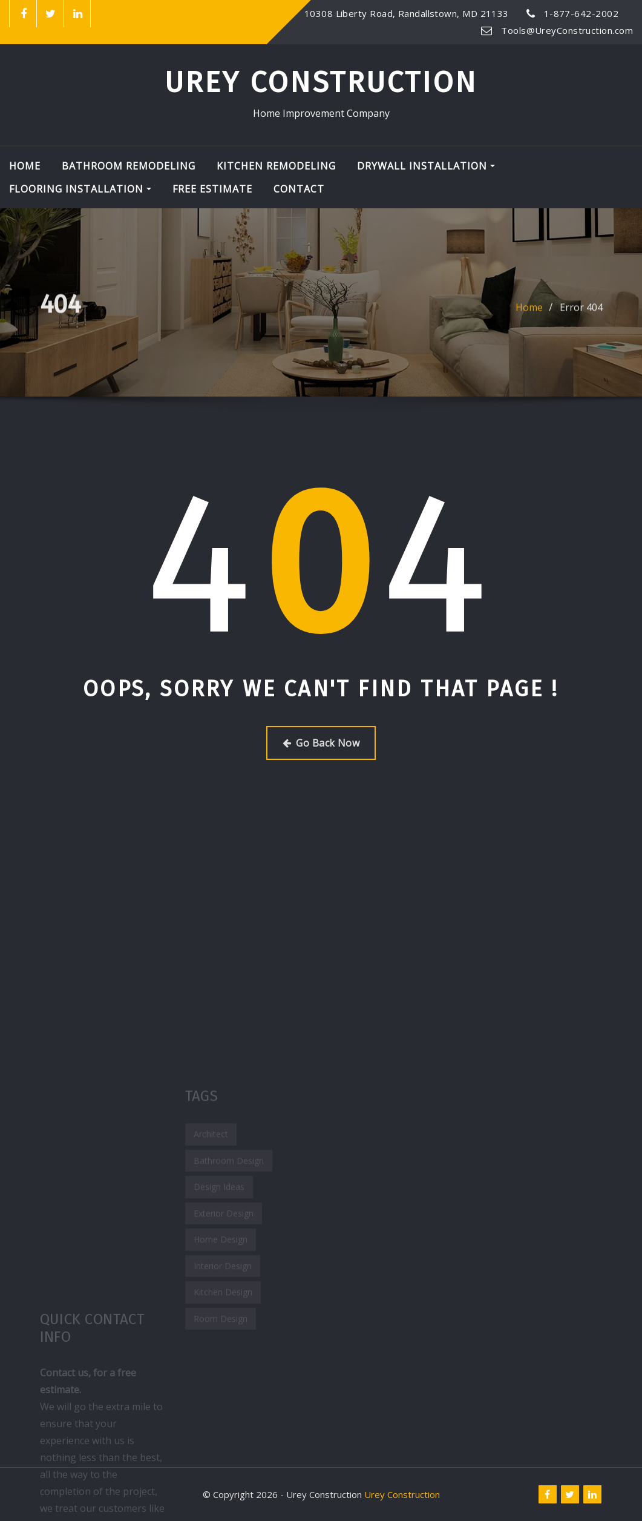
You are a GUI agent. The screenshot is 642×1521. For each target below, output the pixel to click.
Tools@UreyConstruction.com (567, 30)
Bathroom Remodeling (128, 166)
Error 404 (581, 312)
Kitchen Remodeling (276, 166)
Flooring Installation (80, 189)
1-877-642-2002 (581, 13)
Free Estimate (212, 189)
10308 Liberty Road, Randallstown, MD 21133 (406, 13)
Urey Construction (321, 82)
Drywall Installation (426, 166)
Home (25, 166)
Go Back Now (321, 743)
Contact (299, 189)
